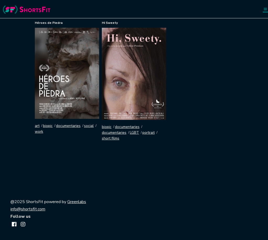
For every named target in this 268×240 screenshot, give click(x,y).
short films (110, 138)
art (37, 125)
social (89, 125)
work (39, 131)
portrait (148, 132)
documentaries (68, 125)
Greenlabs (76, 202)
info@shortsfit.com (27, 209)
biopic (48, 125)
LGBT (134, 132)
